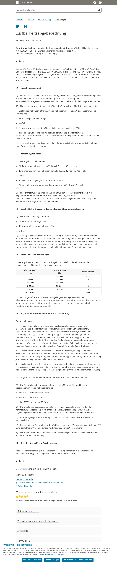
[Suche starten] (99, 10)
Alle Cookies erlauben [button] (32, 560)
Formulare (23, 540)
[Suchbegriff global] (57, 10)
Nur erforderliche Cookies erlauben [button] (77, 560)
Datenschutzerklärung (47, 554)
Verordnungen (60, 19)
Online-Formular (25, 486)
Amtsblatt (23, 530)
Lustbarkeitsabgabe (24, 479)
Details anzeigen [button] (52, 560)
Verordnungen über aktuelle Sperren (38, 521)
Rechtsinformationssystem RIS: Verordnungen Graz (41, 482)
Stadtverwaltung (44, 19)
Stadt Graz (27, 2)
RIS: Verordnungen (28, 511)
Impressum (60, 554)
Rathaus (31, 19)
